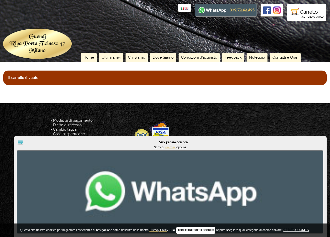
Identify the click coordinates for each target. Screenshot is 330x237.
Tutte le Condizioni (69, 138)
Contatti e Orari (285, 57)
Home (88, 57)
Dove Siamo (163, 57)
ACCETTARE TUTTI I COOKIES (196, 230)
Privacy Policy (166, 210)
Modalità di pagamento (73, 120)
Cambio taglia (64, 129)
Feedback (233, 57)
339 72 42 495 (242, 9)
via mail (304, 219)
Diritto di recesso (67, 125)
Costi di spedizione (69, 134)
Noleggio (257, 57)
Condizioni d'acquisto (199, 57)
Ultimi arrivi (111, 57)
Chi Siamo (136, 57)
